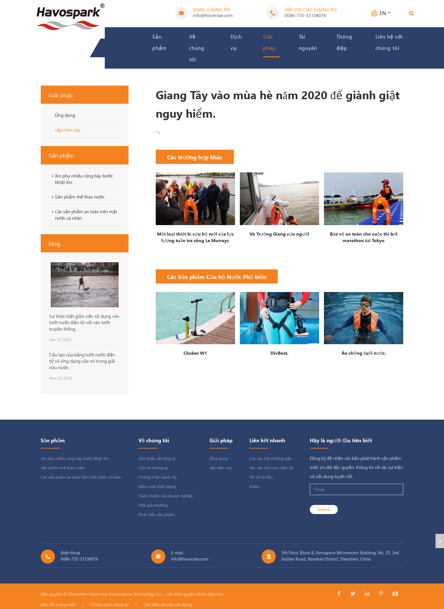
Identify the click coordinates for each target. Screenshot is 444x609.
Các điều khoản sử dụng (168, 604)
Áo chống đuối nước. (363, 353)
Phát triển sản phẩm (156, 514)
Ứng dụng (65, 115)
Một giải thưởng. (153, 505)
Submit (324, 509)
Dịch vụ (236, 42)
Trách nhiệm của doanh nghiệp (165, 495)
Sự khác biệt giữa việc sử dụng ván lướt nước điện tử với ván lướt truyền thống (84, 322)
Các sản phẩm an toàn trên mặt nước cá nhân (83, 214)
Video (254, 486)
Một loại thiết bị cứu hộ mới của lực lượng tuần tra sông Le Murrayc (195, 237)
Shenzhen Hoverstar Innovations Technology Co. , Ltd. (120, 594)
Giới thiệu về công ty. (157, 458)
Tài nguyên (308, 42)
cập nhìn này (67, 130)
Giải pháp (269, 42)
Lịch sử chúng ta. (153, 467)
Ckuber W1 (195, 353)
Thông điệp (344, 42)
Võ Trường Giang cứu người (279, 234)
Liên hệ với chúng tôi (389, 42)
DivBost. (279, 353)
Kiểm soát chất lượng (157, 486)
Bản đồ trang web (58, 604)
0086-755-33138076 (305, 15)
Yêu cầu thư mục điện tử (271, 467)
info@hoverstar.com (213, 15)
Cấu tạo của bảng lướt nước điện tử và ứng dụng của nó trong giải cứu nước (82, 361)
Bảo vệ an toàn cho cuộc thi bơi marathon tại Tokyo (364, 237)
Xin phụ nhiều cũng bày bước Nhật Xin (81, 179)
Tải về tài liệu (261, 477)
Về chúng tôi (196, 48)
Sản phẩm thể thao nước (77, 197)
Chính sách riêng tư (109, 604)
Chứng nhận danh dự (157, 477)
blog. (55, 243)
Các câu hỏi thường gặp (270, 458)
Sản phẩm (159, 42)
